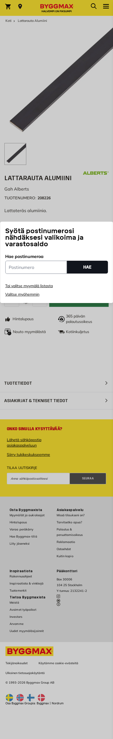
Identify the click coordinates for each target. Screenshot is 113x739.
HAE (87, 267)
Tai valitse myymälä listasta (29, 285)
